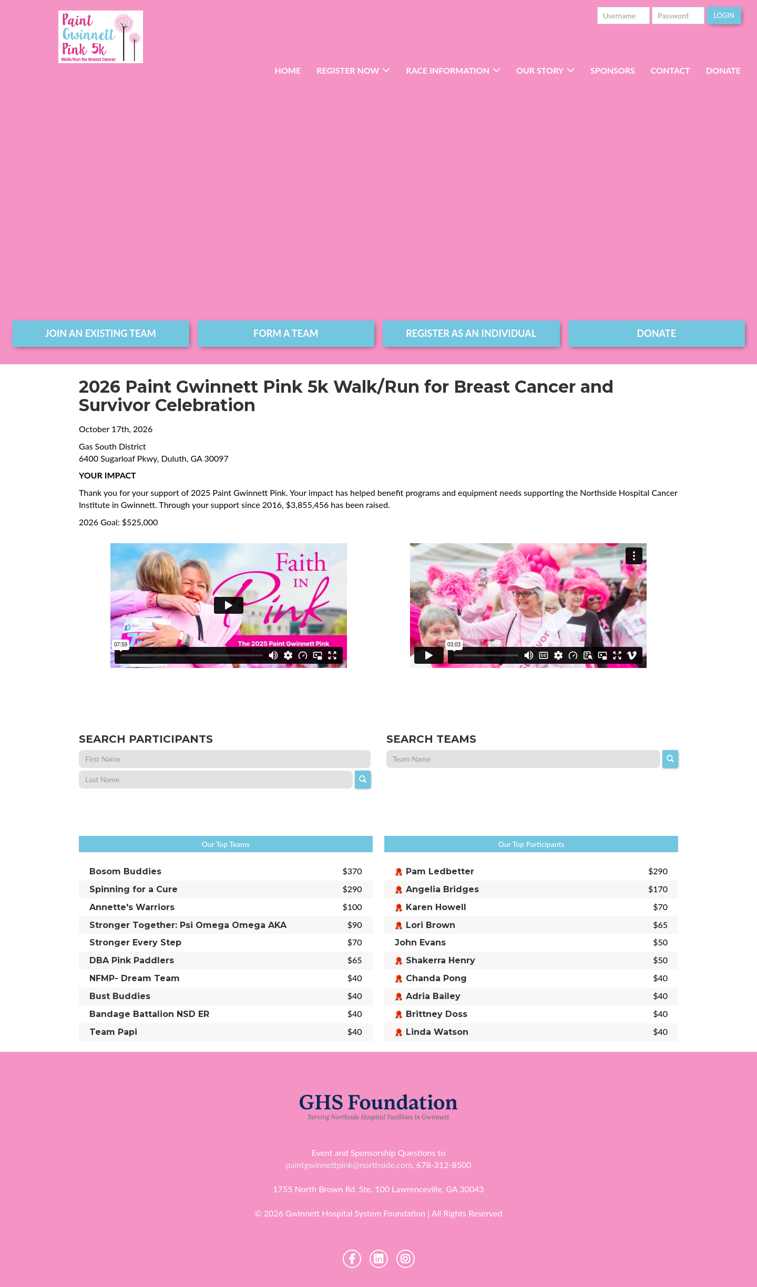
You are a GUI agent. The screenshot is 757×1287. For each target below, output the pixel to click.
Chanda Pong (436, 978)
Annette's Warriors (132, 907)
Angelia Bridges (442, 889)
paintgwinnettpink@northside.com (348, 1165)
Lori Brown (430, 925)
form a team (285, 333)
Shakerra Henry (440, 960)
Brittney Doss (436, 1014)
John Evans (420, 942)
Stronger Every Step (135, 942)
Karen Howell (436, 907)
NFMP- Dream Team (134, 978)
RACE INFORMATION (447, 70)
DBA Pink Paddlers (131, 960)
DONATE (657, 333)
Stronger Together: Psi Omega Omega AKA (188, 925)
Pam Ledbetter (440, 871)
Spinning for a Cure (133, 889)
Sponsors (612, 70)
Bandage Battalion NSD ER (149, 1014)
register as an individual (471, 333)
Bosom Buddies (125, 871)
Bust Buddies (119, 996)
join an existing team (100, 333)
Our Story (540, 70)
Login (723, 15)
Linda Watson (437, 1032)
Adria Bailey (433, 996)
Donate (723, 70)
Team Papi (113, 1032)
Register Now (347, 70)
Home (288, 70)
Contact (670, 70)
